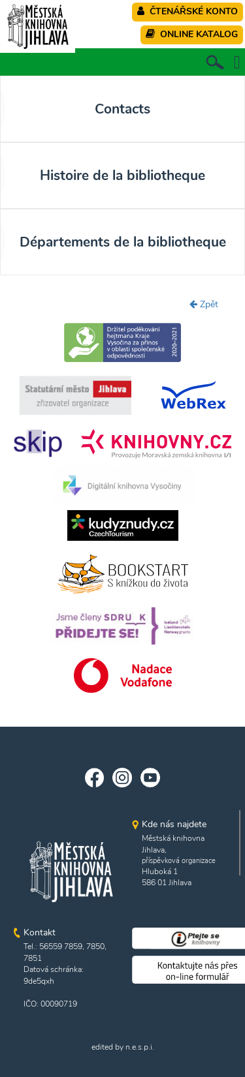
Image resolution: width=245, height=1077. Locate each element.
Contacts (122, 109)
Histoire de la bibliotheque (122, 175)
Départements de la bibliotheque (123, 242)
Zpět (203, 304)
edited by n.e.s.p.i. (122, 1047)
